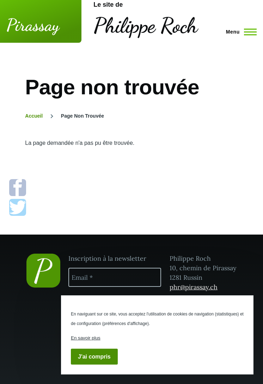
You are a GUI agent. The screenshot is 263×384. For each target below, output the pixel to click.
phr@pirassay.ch (194, 287)
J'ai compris (94, 357)
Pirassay (32, 25)
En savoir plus (85, 338)
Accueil (34, 116)
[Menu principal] (239, 31)
